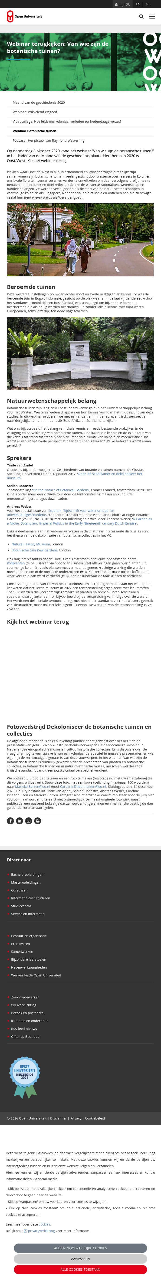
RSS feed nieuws (22, 1028)
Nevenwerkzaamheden (27, 967)
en (138, 4)
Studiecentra (19, 906)
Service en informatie (25, 914)
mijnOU (122, 4)
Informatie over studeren (28, 898)
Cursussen (17, 890)
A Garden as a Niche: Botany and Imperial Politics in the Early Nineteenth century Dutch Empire (79, 521)
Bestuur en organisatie (27, 936)
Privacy (75, 1118)
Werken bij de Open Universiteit (34, 975)
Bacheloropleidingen (25, 874)
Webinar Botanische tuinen (34, 131)
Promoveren (18, 943)
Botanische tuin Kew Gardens (35, 550)
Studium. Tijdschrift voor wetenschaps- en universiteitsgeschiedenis (60, 512)
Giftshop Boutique (23, 1036)
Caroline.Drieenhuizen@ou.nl (83, 786)
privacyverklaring (41, 1231)
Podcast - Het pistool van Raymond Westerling (48, 140)
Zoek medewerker (23, 997)
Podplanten (16, 563)
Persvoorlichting (21, 1005)
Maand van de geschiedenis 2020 (39, 102)
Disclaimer (58, 1118)
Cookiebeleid (95, 1118)
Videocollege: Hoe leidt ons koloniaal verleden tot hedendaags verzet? (67, 121)
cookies (44, 1224)
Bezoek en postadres (25, 1013)
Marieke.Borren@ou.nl (32, 786)
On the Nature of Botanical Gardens (61, 490)
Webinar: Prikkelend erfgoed (35, 112)
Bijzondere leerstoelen (26, 959)
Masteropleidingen (24, 882)
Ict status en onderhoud (28, 1021)
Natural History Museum (31, 544)
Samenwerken (20, 951)
